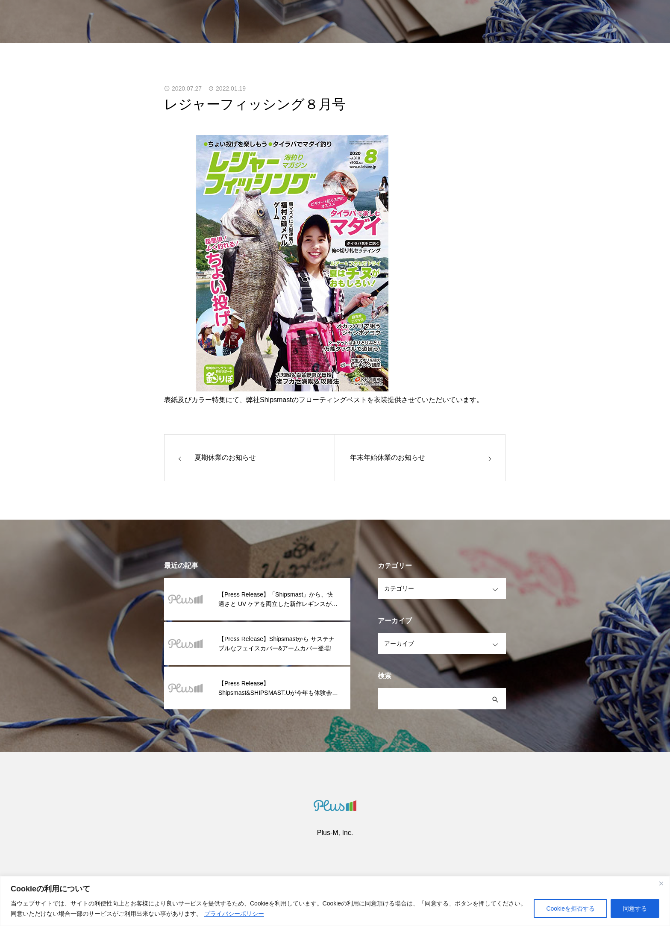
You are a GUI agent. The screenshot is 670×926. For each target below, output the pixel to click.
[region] (335, 901)
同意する (635, 908)
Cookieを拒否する (570, 908)
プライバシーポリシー (234, 913)
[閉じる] (661, 883)
